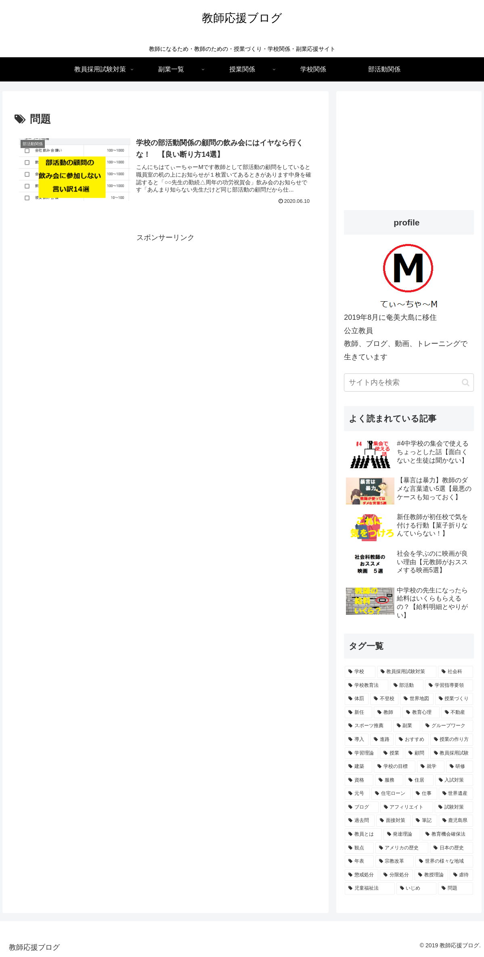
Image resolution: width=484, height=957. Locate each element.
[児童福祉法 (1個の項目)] (369, 888)
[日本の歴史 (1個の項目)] (451, 848)
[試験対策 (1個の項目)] (454, 807)
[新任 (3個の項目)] (358, 713)
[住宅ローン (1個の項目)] (391, 794)
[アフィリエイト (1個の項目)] (406, 807)
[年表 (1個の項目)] (359, 861)
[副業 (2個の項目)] (406, 726)
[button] (466, 382)
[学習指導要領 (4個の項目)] (449, 686)
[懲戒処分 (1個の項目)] (361, 875)
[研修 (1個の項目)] (459, 767)
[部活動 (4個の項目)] (406, 686)
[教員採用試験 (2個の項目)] (451, 753)
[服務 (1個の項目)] (389, 780)
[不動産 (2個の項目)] (457, 713)
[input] (409, 382)
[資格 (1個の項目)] (359, 780)
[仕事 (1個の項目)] (424, 794)
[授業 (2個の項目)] (391, 753)
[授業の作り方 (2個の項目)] (451, 740)
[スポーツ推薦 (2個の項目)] (368, 726)
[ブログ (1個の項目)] (361, 807)
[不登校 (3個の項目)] (384, 699)
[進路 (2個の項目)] (382, 740)
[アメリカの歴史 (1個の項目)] (401, 848)
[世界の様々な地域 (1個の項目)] (444, 861)
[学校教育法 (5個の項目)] (366, 686)
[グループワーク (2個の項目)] (447, 726)
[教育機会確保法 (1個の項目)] (447, 834)
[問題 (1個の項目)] (455, 888)
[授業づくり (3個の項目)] (454, 699)
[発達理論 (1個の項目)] (401, 834)
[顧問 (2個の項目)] (416, 753)
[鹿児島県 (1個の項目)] (456, 821)
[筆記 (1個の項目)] (424, 821)
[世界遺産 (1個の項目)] (456, 794)
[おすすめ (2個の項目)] (411, 740)
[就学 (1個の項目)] (430, 767)
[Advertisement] (165, 300)
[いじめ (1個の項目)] (416, 888)
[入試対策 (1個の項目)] (454, 780)
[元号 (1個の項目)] (357, 794)
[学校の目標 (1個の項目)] (394, 767)
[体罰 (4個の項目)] (356, 699)
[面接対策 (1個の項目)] (393, 821)
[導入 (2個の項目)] (356, 740)
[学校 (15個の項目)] (360, 672)
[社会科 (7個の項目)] (455, 672)
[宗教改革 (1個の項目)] (394, 861)
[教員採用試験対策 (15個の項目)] (406, 672)
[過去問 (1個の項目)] (359, 821)
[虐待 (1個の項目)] (461, 875)
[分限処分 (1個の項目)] (396, 875)
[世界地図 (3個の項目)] (416, 699)
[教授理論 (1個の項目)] (431, 875)
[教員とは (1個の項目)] (363, 834)
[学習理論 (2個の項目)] (361, 753)
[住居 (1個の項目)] (419, 780)
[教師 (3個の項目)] (387, 713)
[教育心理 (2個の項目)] (420, 713)
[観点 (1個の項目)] (359, 848)
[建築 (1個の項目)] (358, 767)
